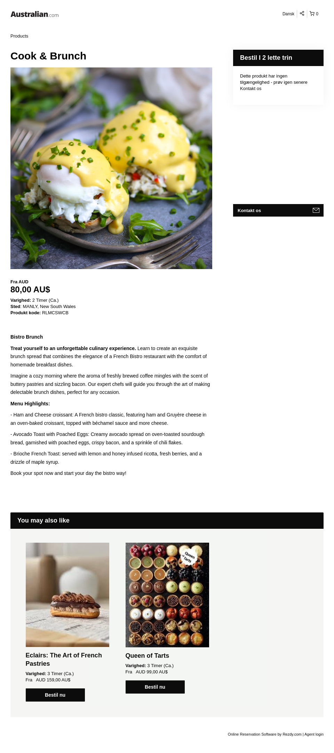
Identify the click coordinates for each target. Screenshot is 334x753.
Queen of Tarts (147, 655)
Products (19, 36)
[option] (67, 622)
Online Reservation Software (252, 734)
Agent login (314, 734)
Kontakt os (250, 88)
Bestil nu (55, 695)
